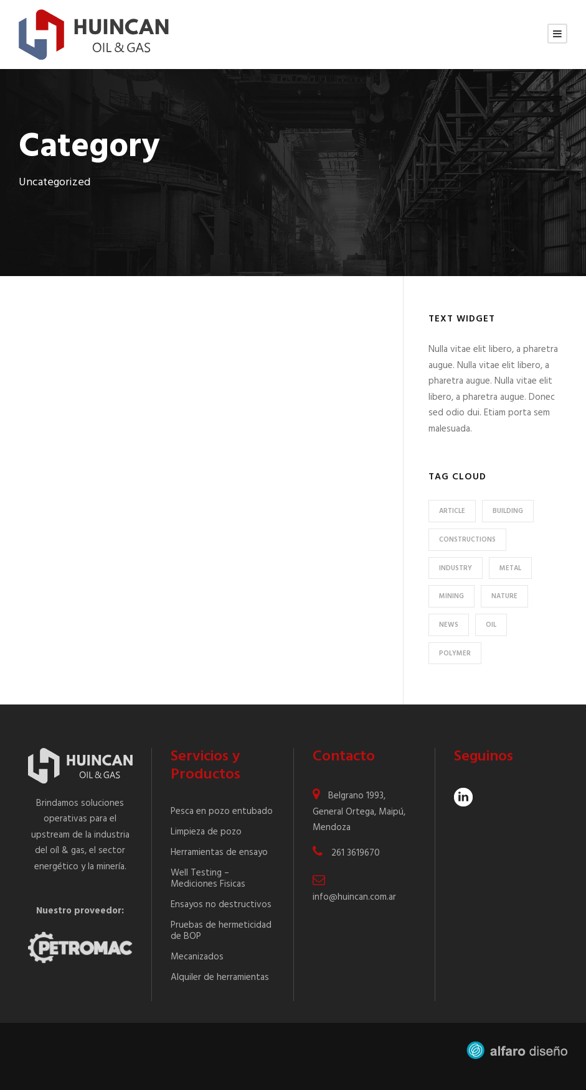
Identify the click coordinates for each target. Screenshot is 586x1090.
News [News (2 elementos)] (448, 624)
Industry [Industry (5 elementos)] (455, 568)
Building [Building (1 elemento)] (508, 511)
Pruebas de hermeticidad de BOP (221, 931)
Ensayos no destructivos (221, 904)
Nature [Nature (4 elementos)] (504, 596)
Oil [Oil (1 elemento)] (491, 624)
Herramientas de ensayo (219, 852)
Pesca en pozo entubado (222, 811)
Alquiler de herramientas (220, 977)
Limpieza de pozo (206, 831)
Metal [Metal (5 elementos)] (510, 568)
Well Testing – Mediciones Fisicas (208, 879)
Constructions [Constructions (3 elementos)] (467, 539)
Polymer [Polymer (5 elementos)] (455, 653)
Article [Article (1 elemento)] (452, 511)
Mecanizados (197, 956)
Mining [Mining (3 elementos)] (451, 596)
